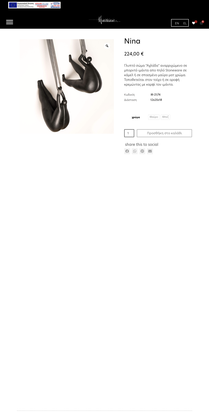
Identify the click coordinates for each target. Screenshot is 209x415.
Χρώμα (136, 117)
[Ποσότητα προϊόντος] (129, 133)
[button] (127, 151)
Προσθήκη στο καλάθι (164, 133)
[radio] (153, 117)
